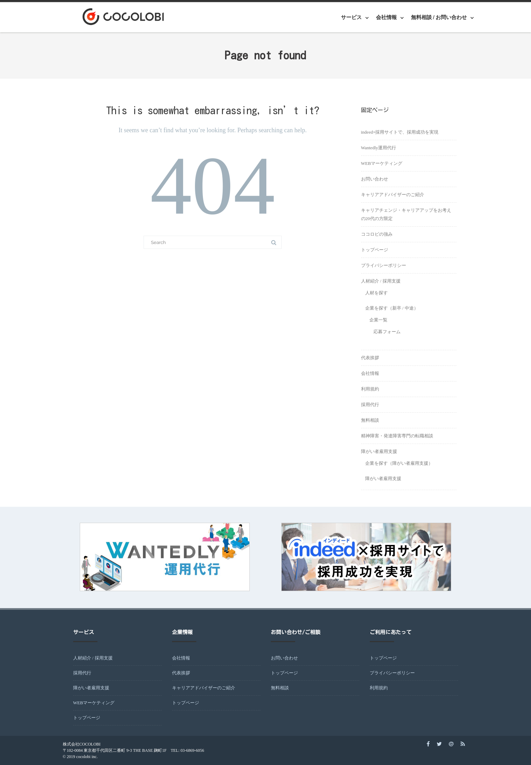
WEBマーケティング (382, 163)
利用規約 (370, 389)
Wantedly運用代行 (378, 147)
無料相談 (370, 420)
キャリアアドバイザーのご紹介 (392, 194)
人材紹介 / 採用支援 (381, 281)
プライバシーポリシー (383, 265)
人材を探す (376, 292)
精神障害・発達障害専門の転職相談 (397, 435)
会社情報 (386, 17)
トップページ (374, 249)
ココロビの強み (377, 234)
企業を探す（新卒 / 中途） (391, 308)
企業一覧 (378, 319)
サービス (351, 17)
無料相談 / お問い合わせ (439, 17)
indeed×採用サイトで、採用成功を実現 (400, 132)
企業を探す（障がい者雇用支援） (399, 463)
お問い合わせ (374, 179)
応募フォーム (387, 331)
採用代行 (370, 404)
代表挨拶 (370, 357)
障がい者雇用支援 (379, 451)
